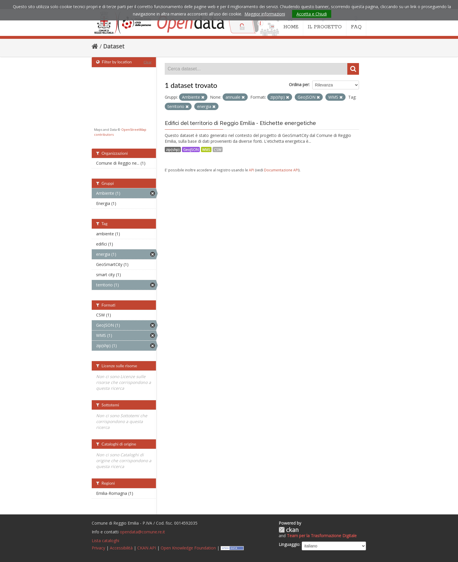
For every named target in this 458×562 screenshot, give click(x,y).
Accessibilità (121, 548)
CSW (217, 149)
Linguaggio (289, 544)
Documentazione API (281, 170)
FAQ (356, 23)
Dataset (113, 46)
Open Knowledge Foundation (188, 548)
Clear (147, 62)
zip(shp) (173, 149)
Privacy (98, 548)
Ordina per (299, 84)
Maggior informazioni (264, 14)
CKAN (289, 530)
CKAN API (146, 548)
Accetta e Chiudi (311, 14)
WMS (206, 149)
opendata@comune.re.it (142, 532)
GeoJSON (191, 149)
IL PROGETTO (325, 23)
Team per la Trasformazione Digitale (322, 535)
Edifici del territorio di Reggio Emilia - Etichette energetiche (240, 123)
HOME (291, 23)
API (251, 170)
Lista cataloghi (105, 540)
